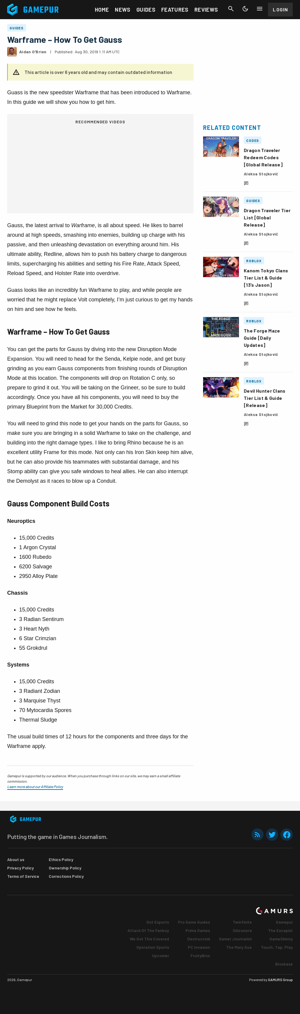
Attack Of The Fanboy (148, 930)
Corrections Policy (66, 876)
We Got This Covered (149, 938)
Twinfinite (242, 922)
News (122, 9)
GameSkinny (281, 938)
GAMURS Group (280, 979)
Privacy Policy (20, 867)
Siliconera (242, 930)
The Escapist (280, 930)
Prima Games (197, 930)
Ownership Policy (65, 867)
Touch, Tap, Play (277, 947)
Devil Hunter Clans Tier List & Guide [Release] (265, 398)
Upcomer (160, 955)
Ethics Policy (61, 859)
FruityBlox (200, 955)
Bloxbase (284, 963)
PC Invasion (199, 947)
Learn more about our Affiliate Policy (35, 786)
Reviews (206, 9)
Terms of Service (23, 876)
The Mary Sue (239, 947)
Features (174, 9)
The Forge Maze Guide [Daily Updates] (262, 338)
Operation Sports (152, 947)
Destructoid (198, 938)
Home (102, 9)
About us (15, 859)
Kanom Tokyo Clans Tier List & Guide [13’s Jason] (266, 278)
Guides (145, 9)
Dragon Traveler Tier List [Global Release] (267, 217)
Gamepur (284, 922)
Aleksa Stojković (261, 173)
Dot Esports (158, 922)
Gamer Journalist (235, 938)
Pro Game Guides (194, 922)
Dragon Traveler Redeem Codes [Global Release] (263, 157)
